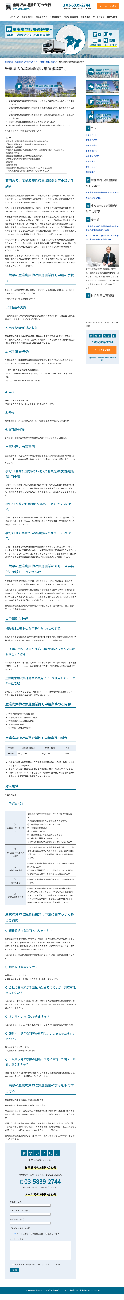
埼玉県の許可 (41, 16)
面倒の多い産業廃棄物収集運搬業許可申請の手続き (27, 141)
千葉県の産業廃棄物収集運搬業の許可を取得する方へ (28, 170)
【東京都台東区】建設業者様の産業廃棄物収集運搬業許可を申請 (102, 228)
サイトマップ (98, 16)
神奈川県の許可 (71, 16)
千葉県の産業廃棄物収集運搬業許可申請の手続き (26, 144)
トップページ (13, 16)
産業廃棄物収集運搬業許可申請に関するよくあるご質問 (29, 167)
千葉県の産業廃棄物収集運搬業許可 (36, 68)
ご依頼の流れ (11, 164)
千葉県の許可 (56, 16)
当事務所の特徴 (12, 153)
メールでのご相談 (108, 6)
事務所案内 (112, 16)
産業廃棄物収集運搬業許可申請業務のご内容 (24, 156)
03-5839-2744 (40, 1181)
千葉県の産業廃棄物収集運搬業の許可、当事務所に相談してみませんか (35, 150)
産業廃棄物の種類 (93, 197)
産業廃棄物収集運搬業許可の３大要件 (102, 192)
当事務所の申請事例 (14, 147)
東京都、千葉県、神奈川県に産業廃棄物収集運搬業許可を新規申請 (102, 237)
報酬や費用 (85, 16)
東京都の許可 (27, 16)
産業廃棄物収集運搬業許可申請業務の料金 (23, 158)
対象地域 (9, 161)
